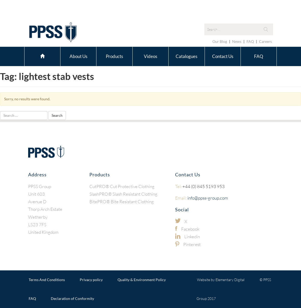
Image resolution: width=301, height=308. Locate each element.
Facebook (190, 229)
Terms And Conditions (47, 279)
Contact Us (222, 56)
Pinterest (192, 244)
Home (42, 55)
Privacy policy (91, 279)
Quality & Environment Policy (142, 279)
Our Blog (219, 41)
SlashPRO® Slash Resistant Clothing (123, 194)
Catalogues (186, 56)
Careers (265, 41)
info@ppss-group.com (201, 198)
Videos (150, 56)
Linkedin (192, 236)
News (236, 41)
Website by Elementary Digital (220, 279)
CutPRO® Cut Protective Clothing (122, 186)
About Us (78, 56)
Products (114, 56)
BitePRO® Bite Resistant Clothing (121, 201)
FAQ (250, 41)
